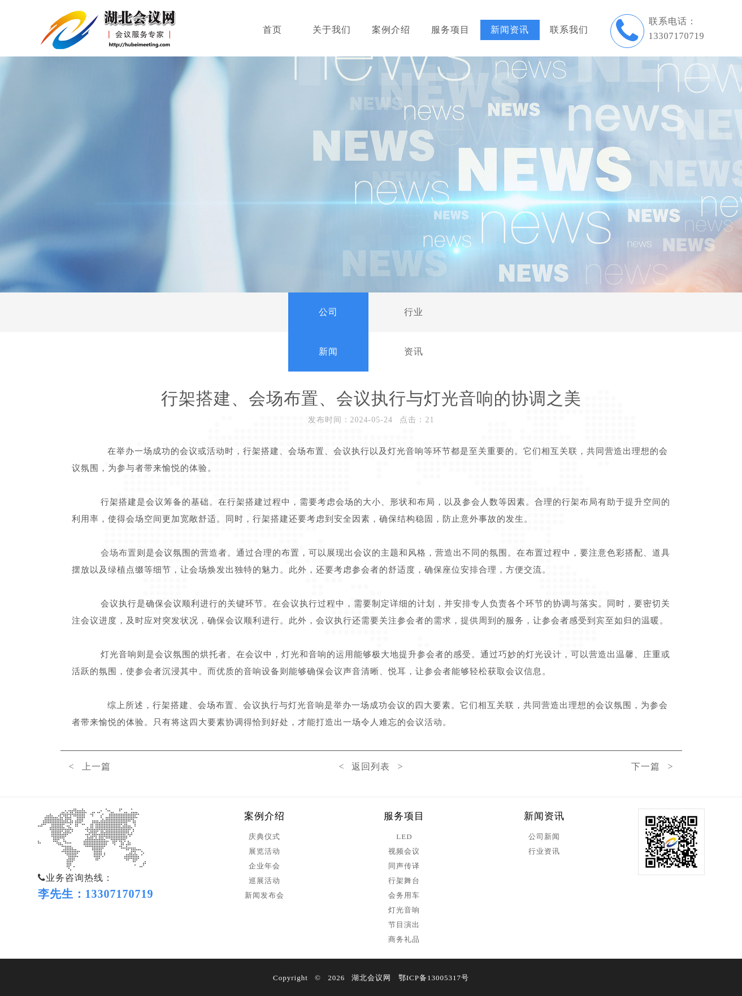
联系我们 (569, 29)
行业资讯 (413, 331)
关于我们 (332, 29)
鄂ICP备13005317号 (433, 977)
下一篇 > (652, 766)
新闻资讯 (510, 29)
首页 (272, 29)
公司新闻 (328, 331)
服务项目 (450, 29)
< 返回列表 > (371, 766)
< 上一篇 (90, 766)
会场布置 (119, 552)
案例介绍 (391, 29)
